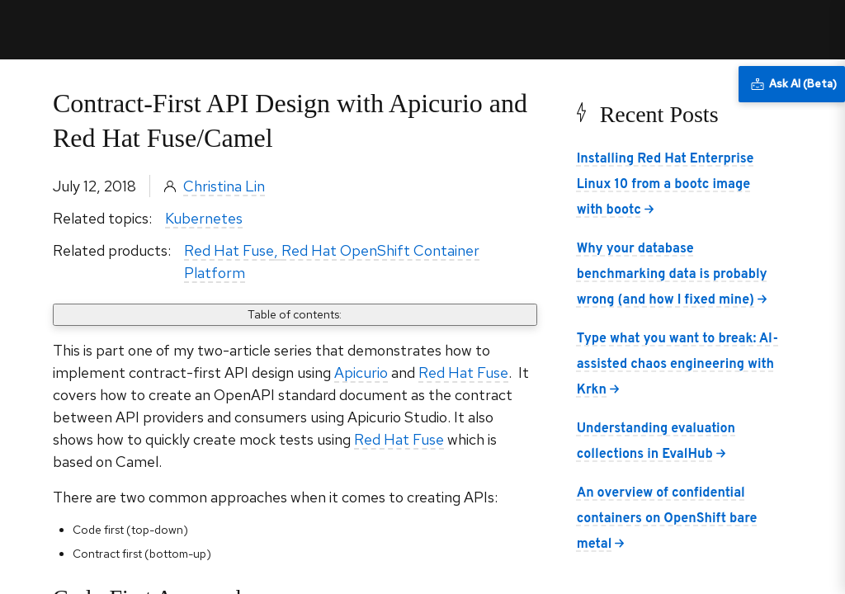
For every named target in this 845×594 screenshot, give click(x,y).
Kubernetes (204, 218)
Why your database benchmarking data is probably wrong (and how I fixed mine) (672, 275)
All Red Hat (755, 29)
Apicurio (361, 372)
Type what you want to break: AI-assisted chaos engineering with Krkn (677, 364)
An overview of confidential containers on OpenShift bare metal (667, 519)
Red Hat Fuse (229, 250)
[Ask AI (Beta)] (792, 84)
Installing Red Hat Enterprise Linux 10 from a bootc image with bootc (665, 185)
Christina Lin (224, 186)
